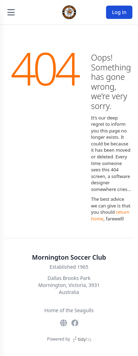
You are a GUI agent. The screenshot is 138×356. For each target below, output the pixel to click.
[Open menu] (11, 12)
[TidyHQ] (82, 339)
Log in (119, 12)
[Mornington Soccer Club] (69, 12)
